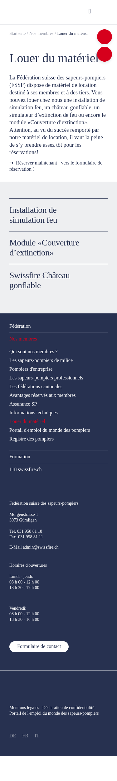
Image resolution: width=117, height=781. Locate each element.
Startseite (17, 33)
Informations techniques (33, 412)
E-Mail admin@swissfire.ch (34, 547)
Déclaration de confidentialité (71, 707)
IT (37, 735)
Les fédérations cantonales (35, 386)
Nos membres (41, 33)
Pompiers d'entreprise (30, 369)
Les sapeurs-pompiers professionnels (46, 377)
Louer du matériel (72, 33)
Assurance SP (23, 404)
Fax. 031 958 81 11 (26, 537)
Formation (19, 456)
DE (12, 735)
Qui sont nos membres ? (33, 351)
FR (25, 735)
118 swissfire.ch (25, 469)
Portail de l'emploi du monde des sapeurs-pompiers (54, 713)
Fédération (20, 326)
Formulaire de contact (39, 646)
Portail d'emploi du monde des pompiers (49, 430)
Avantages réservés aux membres (42, 395)
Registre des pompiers (31, 438)
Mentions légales (24, 707)
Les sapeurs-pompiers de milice (41, 360)
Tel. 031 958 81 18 (25, 531)
